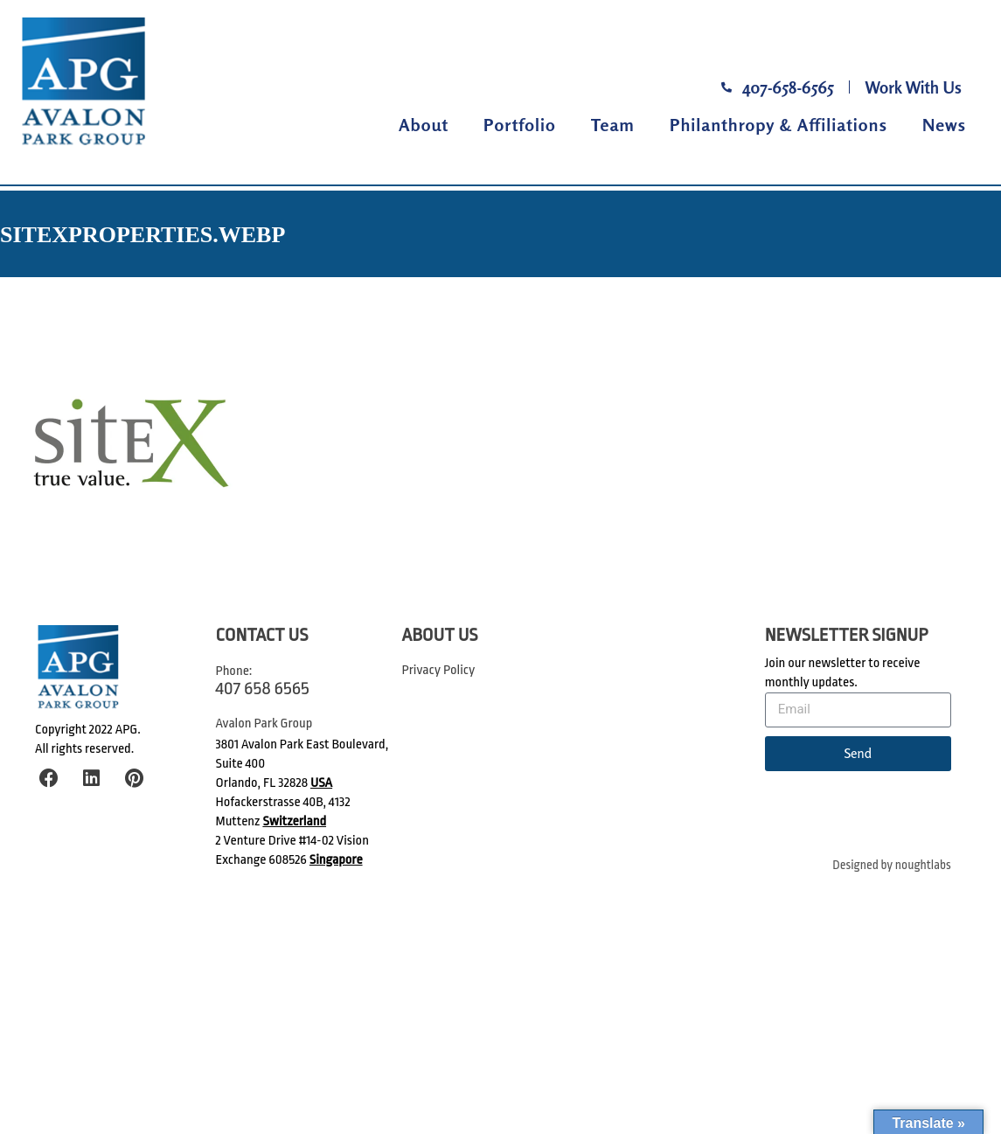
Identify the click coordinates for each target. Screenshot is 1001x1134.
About (423, 125)
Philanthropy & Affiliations (778, 125)
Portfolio (519, 125)
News (944, 125)
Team (613, 125)
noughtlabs (923, 865)
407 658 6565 (262, 688)
